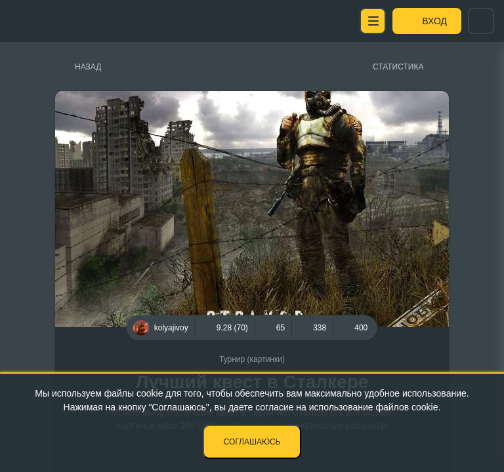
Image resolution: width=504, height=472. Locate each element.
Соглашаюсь (252, 441)
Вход (434, 21)
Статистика (398, 66)
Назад (88, 66)
